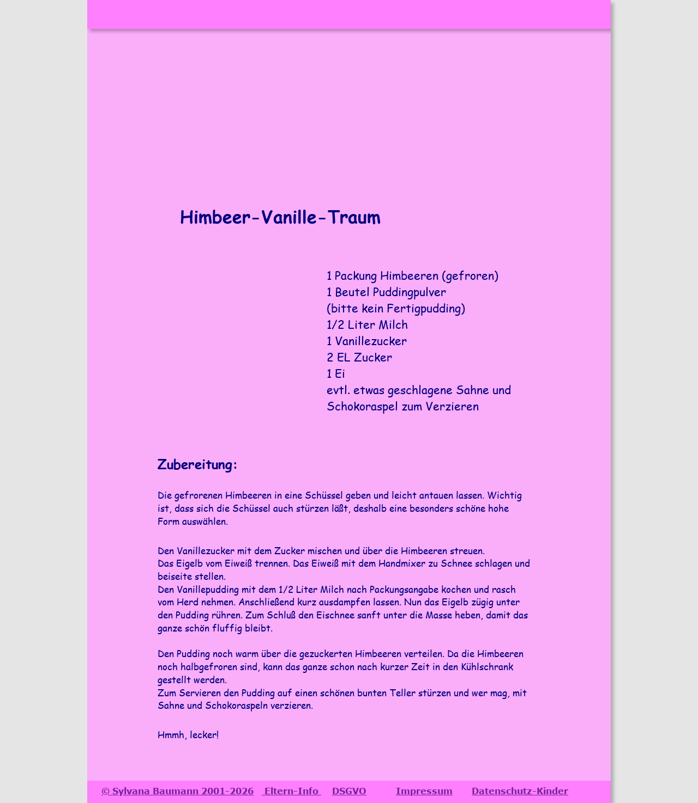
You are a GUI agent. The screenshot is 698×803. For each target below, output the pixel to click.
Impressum (424, 791)
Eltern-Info (291, 791)
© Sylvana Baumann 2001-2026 (177, 791)
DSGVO (349, 791)
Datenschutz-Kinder (520, 791)
